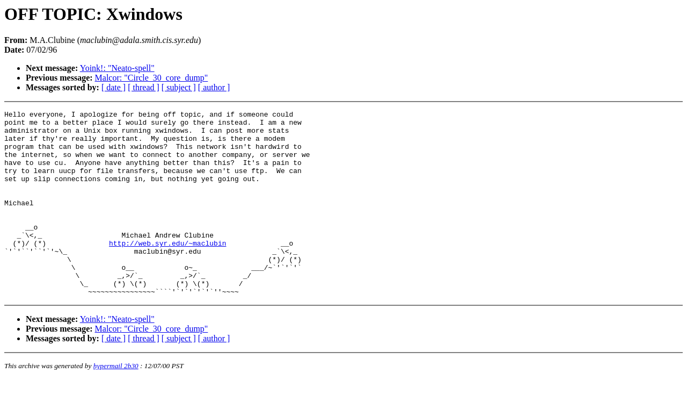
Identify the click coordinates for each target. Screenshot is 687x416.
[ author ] (214, 87)
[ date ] (113, 87)
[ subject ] (179, 87)
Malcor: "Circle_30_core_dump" (151, 77)
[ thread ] (143, 87)
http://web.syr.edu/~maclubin (167, 270)
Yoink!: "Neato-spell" (117, 68)
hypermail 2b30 (115, 403)
